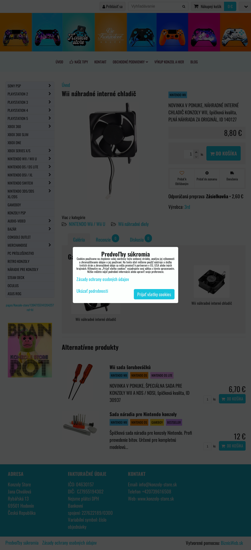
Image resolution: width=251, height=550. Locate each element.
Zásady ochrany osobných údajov (102, 279)
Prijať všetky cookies (154, 294)
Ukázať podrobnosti (92, 291)
